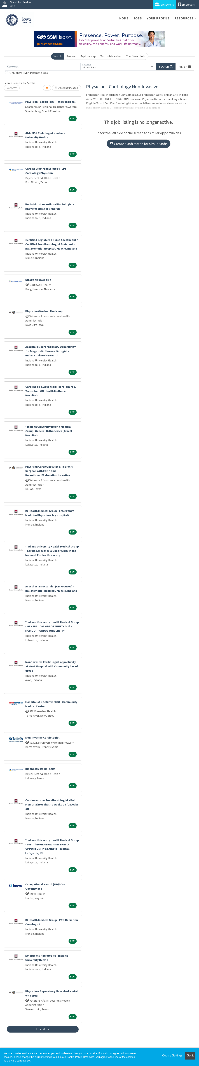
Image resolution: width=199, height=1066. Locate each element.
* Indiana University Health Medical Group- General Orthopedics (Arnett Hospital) (48, 431)
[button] (185, 67)
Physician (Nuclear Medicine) (44, 311)
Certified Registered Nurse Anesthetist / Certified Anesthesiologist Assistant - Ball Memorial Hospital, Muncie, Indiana (51, 244)
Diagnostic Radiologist (40, 769)
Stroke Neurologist (38, 280)
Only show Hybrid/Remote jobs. (29, 72)
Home (123, 18)
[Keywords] (43, 67)
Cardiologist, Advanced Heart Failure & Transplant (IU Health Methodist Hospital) (50, 391)
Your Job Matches (111, 56)
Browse (71, 56)
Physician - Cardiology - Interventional (50, 101)
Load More (42, 1029)
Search (57, 56)
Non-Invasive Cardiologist (42, 737)
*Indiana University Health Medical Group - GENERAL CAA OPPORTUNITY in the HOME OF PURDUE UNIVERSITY (52, 626)
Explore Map (88, 56)
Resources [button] (184, 18)
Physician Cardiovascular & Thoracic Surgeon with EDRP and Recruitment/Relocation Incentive (49, 471)
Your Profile (158, 18)
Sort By (11, 87)
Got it (190, 1055)
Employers (186, 4)
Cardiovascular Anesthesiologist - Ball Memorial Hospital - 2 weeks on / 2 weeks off (51, 804)
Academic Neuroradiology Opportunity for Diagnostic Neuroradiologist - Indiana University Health (50, 351)
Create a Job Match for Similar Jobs (138, 143)
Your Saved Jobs (136, 56)
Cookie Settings (172, 1055)
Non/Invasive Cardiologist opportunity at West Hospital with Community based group (51, 666)
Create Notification (66, 87)
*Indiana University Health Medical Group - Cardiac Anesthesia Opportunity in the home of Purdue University (52, 551)
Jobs (138, 18)
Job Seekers (164, 4)
